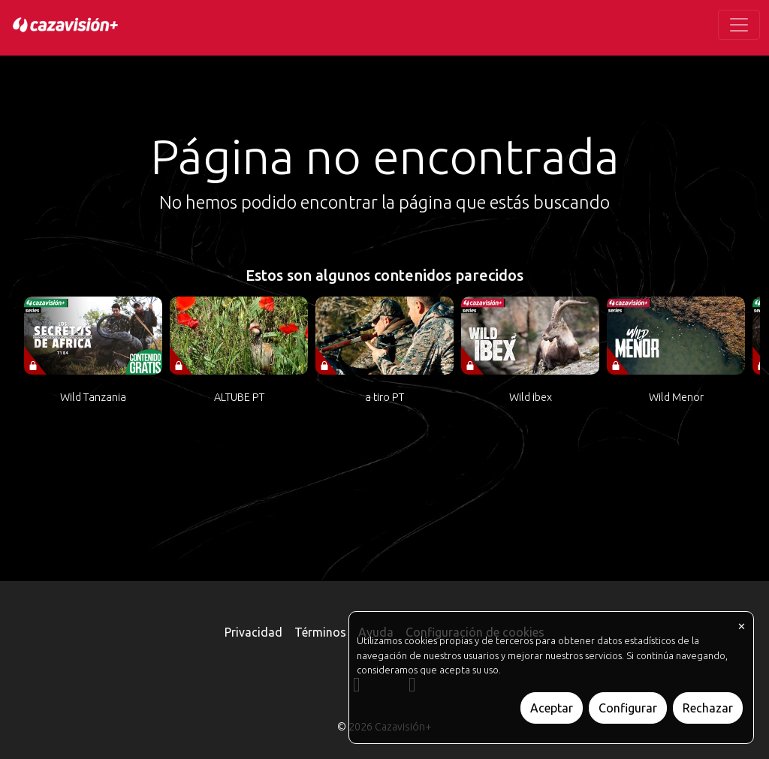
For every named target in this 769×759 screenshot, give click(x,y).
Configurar (628, 708)
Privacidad (253, 632)
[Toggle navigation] (739, 25)
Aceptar (551, 708)
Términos (320, 632)
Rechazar (708, 708)
